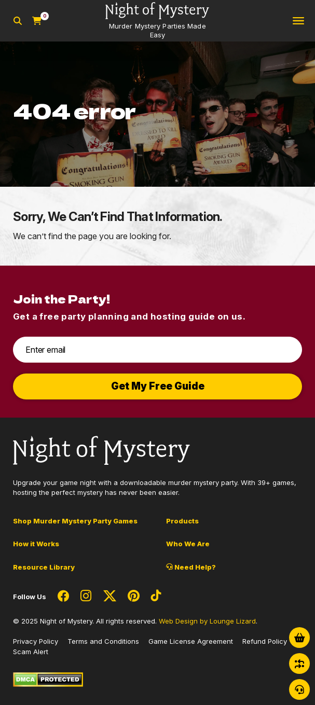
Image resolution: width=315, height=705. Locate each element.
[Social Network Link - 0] (63, 596)
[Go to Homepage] (157, 20)
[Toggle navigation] (298, 21)
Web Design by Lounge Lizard (207, 621)
